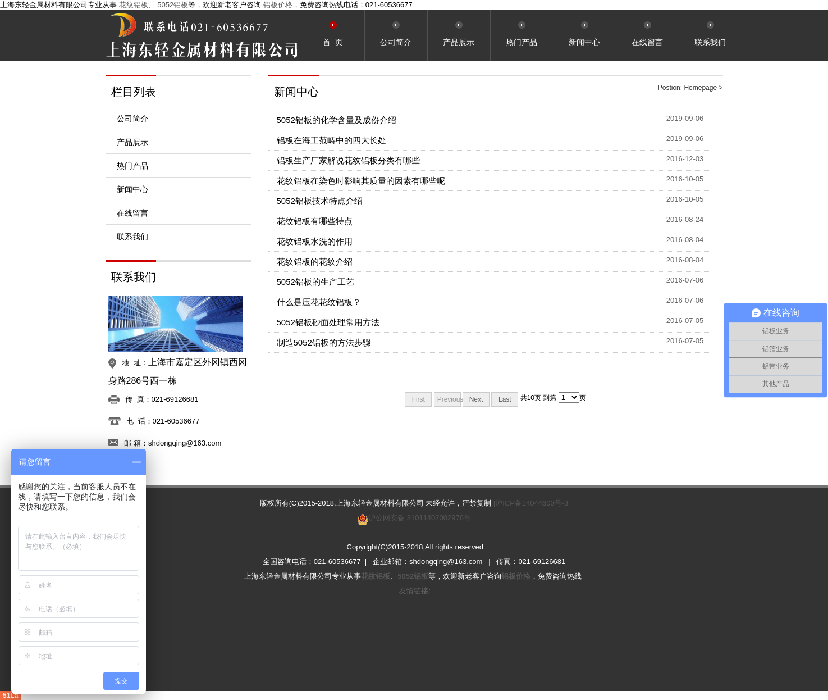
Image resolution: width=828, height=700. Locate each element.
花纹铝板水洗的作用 (315, 241)
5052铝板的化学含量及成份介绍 (336, 120)
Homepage (700, 88)
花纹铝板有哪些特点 (315, 221)
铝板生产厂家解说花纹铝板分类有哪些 (348, 160)
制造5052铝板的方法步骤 (324, 342)
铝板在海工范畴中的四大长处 (331, 140)
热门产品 (132, 165)
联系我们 (132, 236)
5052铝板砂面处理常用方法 (328, 322)
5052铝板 (172, 5)
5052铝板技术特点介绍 (320, 201)
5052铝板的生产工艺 (315, 282)
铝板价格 (277, 5)
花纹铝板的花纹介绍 (315, 261)
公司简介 (132, 118)
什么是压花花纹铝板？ (319, 302)
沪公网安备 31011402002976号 (419, 517)
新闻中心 (132, 189)
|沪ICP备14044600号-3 (530, 503)
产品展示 (132, 142)
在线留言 (132, 212)
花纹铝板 (133, 5)
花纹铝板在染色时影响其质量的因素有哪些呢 (361, 180)
